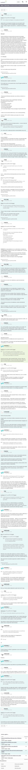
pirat (5, 133)
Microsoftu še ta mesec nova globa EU (9, 746)
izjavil (14, 17)
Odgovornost (3, 766)
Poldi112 (6, 92)
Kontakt (2, 768)
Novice (6, 740)
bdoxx (5, 314)
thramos (6, 708)
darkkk (5, 333)
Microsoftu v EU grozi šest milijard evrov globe (11, 755)
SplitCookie (6, 530)
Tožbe (9, 744)
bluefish (6, 76)
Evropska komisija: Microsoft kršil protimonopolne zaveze (12, 751)
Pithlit (5, 13)
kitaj (5, 364)
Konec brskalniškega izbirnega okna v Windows (11, 738)
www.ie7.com (23, 483)
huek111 (2, 17)
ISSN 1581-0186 (18, 768)
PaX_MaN (6, 199)
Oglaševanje (17, 766)
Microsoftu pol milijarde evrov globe (9, 742)
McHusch (2, 739)
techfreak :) (6, 345)
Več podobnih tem (3, 760)
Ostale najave (10, 757)
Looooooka (6, 411)
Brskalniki (9, 740)
